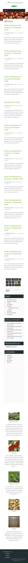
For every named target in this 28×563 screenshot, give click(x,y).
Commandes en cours (13, 307)
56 (13, 285)
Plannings (9, 311)
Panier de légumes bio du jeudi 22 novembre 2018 (12, 27)
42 (7, 285)
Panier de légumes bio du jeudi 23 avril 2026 (14, 324)
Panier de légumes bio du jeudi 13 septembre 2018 (13, 253)
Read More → (7, 46)
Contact (9, 303)
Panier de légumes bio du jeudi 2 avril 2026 (14, 334)
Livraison (7, 34)
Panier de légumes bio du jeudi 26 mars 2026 (14, 337)
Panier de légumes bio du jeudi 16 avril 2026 (14, 327)
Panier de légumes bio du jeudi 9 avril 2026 (14, 330)
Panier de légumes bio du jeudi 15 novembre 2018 (12, 53)
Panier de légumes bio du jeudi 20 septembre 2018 (13, 228)
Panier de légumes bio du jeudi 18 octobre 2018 (12, 127)
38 (10, 282)
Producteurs (10, 304)
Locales (10, 309)
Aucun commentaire (18, 33)
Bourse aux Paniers (11, 312)
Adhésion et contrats (12, 301)
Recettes (9, 362)
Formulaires (10, 314)
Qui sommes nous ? (11, 299)
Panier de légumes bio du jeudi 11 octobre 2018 (12, 153)
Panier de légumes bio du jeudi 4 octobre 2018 (13, 177)
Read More (14, 438)
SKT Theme (20, 560)
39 (13, 282)
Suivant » (18, 285)
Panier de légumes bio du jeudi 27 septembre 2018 (13, 202)
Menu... (6, 10)
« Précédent (15, 279)
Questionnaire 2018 (12, 102)
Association (7, 107)
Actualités (9, 306)
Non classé (6, 134)
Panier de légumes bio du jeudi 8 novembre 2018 (12, 78)
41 (19, 282)
